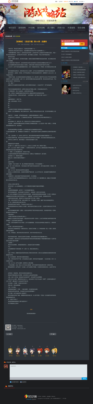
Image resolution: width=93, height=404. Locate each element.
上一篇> (9, 334)
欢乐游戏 (82, 1)
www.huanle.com (21, 328)
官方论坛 (79, 4)
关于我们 (39, 396)
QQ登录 (60, 1)
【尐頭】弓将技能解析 (66, 54)
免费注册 (66, 1)
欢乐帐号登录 (15, 382)
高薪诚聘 (49, 396)
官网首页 (74, 4)
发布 (84, 378)
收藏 (76, 1)
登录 (56, 1)
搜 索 (82, 44)
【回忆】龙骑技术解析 (66, 57)
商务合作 (53, 396)
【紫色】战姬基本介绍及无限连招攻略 (70, 51)
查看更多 (84, 48)
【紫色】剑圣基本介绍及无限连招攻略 (70, 60)
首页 (14, 36)
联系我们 (44, 396)
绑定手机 (71, 1)
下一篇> (53, 334)
